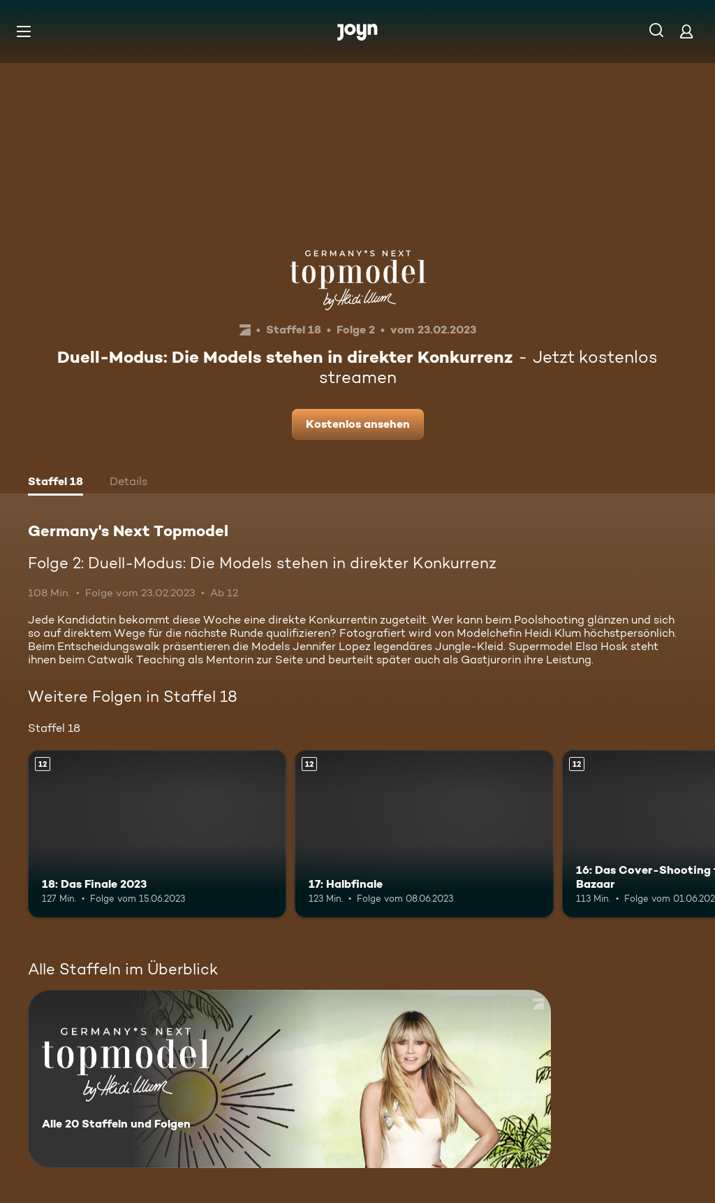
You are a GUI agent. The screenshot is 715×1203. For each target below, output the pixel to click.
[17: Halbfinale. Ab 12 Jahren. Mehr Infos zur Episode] (424, 834)
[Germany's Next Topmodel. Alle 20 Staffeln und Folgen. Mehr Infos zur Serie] (289, 1079)
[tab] (55, 483)
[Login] (686, 31)
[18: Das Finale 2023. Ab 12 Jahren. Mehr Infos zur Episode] (157, 834)
